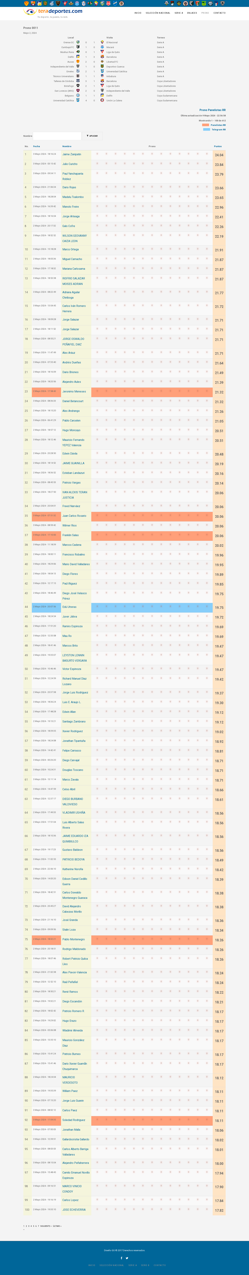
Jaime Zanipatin (71, 154)
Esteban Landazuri (73, 473)
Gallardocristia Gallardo (75, 1139)
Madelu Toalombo (73, 197)
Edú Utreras (69, 607)
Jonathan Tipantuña (73, 741)
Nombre (27, 136)
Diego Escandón (72, 1001)
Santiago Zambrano (74, 721)
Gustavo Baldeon (72, 849)
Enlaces (192, 13)
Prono (205, 13)
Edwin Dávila (69, 453)
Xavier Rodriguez (72, 731)
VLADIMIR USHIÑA (73, 812)
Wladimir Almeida (72, 1030)
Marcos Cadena (71, 544)
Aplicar (92, 136)
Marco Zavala (70, 779)
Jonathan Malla (71, 1129)
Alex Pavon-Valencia (74, 972)
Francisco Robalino (73, 554)
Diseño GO (109, 1250)
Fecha (36, 146)
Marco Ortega (70, 249)
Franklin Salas (70, 535)
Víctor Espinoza (71, 669)
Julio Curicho (69, 164)
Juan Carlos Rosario (74, 515)
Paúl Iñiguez (69, 583)
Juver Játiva (69, 616)
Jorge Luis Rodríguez (75, 692)
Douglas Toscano (72, 770)
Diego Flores (70, 574)
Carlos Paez (69, 1110)
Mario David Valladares (76, 564)
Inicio (138, 13)
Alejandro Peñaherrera (75, 1163)
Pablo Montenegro (73, 939)
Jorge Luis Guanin (73, 1100)
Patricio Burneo (71, 1054)
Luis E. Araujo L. (71, 702)
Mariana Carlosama (73, 268)
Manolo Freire (70, 206)
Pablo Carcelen (71, 420)
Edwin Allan (69, 711)
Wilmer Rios (69, 525)
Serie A (179, 13)
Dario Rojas (69, 187)
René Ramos (70, 991)
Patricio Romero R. (73, 1011)
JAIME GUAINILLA (73, 463)
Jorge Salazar (70, 319)
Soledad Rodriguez (73, 1120)
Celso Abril (68, 789)
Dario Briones (70, 372)
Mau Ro (67, 636)
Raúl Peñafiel (70, 982)
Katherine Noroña (72, 869)
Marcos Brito (70, 645)
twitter (127, 1258)
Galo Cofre (68, 226)
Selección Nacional (158, 13)
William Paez (70, 1091)
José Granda (70, 920)
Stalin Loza (69, 929)
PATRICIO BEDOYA (73, 859)
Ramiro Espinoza (72, 626)
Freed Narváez (71, 506)
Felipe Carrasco (71, 750)
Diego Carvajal (70, 760)
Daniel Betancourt (72, 401)
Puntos (218, 146)
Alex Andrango (71, 410)
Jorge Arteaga (71, 216)
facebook (121, 1258)
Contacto (220, 13)
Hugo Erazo (69, 1020)
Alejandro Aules (71, 381)
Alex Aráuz (68, 352)
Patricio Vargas (71, 482)
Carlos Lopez (70, 1200)
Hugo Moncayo (71, 430)
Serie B (145, 1265)
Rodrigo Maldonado (74, 949)
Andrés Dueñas (71, 362)
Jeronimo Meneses (74, 391)
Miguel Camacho (72, 259)
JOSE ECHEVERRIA (74, 1209)
